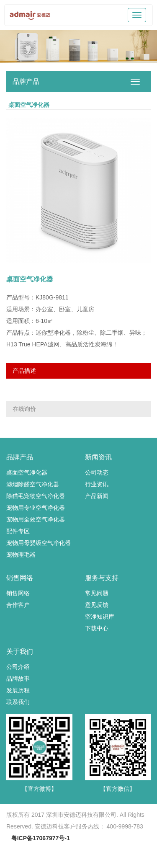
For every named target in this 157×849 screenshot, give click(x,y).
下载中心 (96, 628)
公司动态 (96, 472)
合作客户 (18, 604)
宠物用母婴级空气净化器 (38, 542)
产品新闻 (96, 496)
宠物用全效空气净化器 (35, 519)
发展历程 (18, 690)
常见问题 (96, 593)
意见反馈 (96, 604)
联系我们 (18, 702)
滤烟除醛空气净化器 (32, 484)
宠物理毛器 (21, 554)
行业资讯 (96, 484)
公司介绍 (18, 666)
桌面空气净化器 (26, 472)
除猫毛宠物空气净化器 (35, 496)
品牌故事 (18, 678)
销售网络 (18, 593)
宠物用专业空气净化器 (35, 507)
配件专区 (18, 531)
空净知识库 (99, 616)
